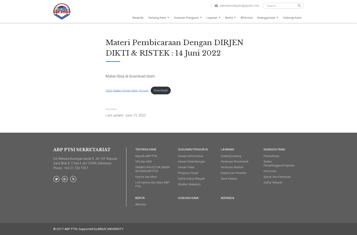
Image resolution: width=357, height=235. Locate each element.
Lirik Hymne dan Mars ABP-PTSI (152, 184)
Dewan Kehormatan (190, 156)
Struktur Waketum (189, 184)
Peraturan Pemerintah (234, 161)
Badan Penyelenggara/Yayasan (279, 163)
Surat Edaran (229, 178)
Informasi (270, 171)
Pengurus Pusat (188, 173)
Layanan (214, 18)
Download (161, 90)
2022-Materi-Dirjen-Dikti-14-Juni (127, 90)
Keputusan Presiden (234, 173)
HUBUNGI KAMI (188, 198)
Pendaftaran (271, 156)
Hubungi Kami (292, 17)
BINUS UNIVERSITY (110, 229)
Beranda (138, 17)
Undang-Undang (231, 156)
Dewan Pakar (186, 167)
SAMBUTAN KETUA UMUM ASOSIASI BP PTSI (152, 169)
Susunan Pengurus (188, 18)
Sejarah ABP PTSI (146, 156)
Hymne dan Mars (146, 176)
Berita (231, 18)
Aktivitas (247, 17)
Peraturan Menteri (232, 167)
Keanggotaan (268, 18)
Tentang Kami (159, 18)
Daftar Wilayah (273, 182)
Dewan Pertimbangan (191, 161)
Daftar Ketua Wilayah (191, 178)
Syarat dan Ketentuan (277, 176)
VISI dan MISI (143, 161)
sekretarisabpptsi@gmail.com (239, 5)
